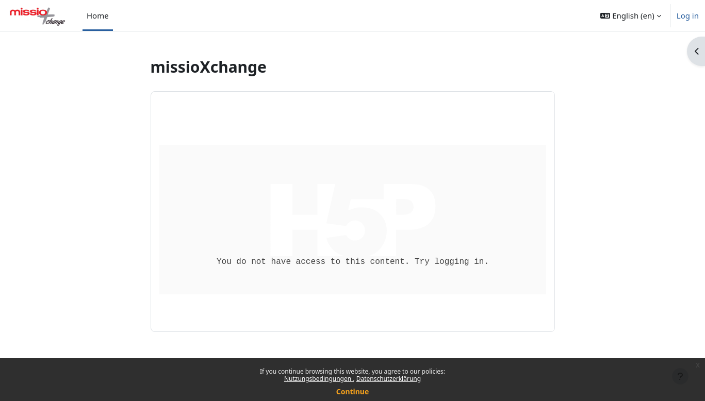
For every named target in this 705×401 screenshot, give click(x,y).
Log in (688, 15)
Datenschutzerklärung (388, 378)
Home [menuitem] (98, 15)
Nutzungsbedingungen (318, 378)
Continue (352, 391)
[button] (630, 15)
